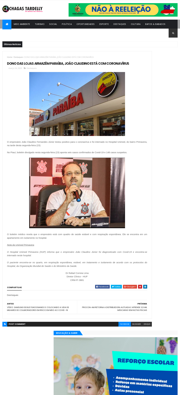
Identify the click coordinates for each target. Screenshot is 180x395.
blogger (102, 336)
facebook (90, 336)
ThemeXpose (19, 391)
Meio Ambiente (22, 24)
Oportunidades (86, 24)
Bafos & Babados (155, 24)
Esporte (104, 24)
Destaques (120, 24)
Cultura (136, 24)
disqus (112, 336)
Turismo (40, 24)
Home (9, 57)
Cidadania (10, 33)
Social (53, 24)
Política (67, 24)
